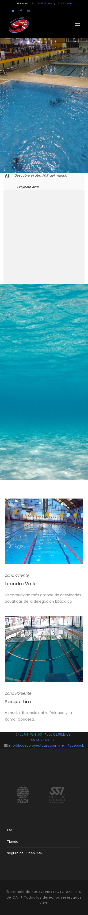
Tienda (12, 841)
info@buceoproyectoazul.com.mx (36, 745)
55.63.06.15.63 (46, 3)
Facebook (76, 745)
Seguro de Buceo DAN (24, 853)
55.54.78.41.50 (32, 734)
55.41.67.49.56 (63, 3)
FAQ (10, 830)
